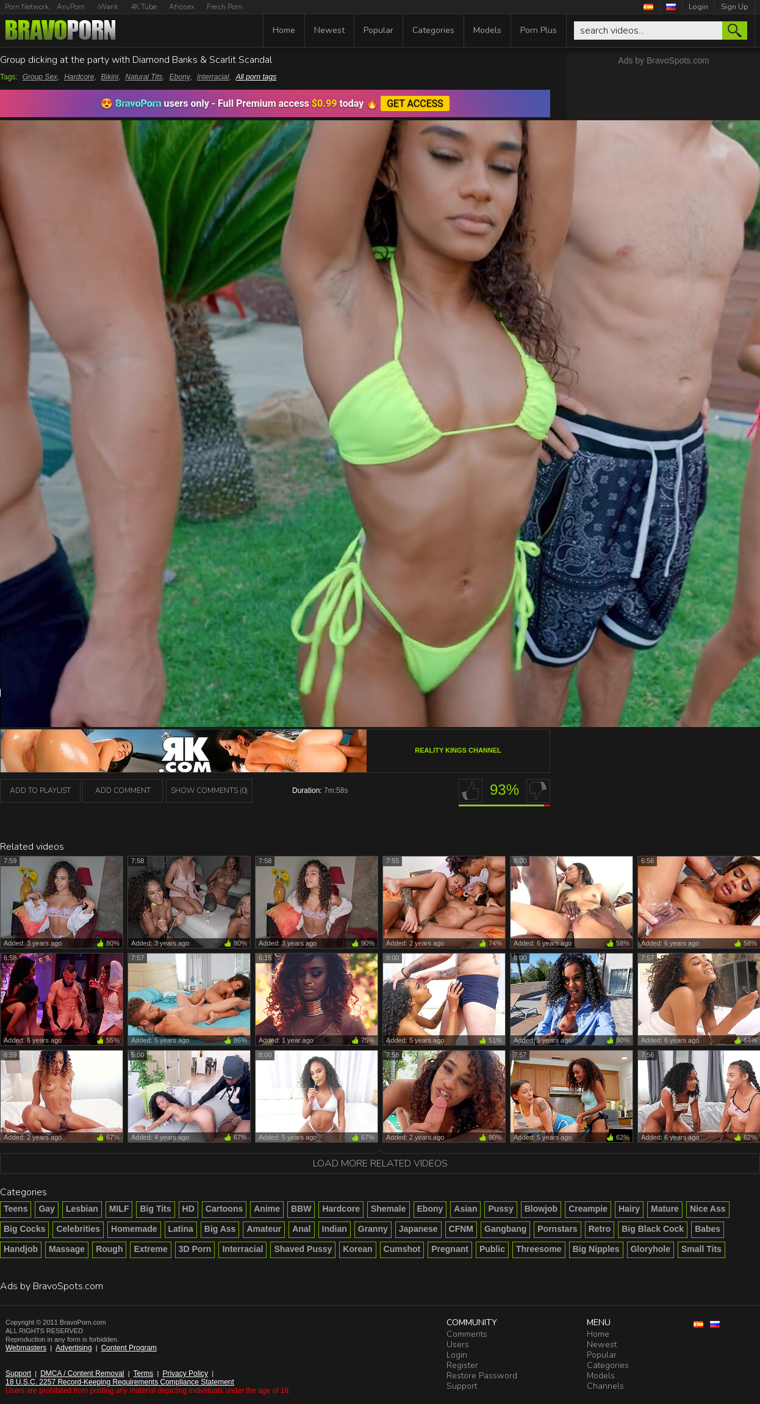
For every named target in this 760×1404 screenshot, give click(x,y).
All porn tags (255, 77)
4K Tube (144, 6)
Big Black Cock (653, 1229)
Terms (144, 1373)
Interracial (213, 77)
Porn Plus (538, 30)
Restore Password (481, 1375)
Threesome (539, 1249)
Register (462, 1365)
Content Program (129, 1348)
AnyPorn (71, 6)
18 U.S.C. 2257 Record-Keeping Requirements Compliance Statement (119, 1382)
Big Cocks (24, 1229)
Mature (665, 1209)
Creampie (588, 1209)
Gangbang (505, 1229)
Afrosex (182, 6)
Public (492, 1249)
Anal (301, 1229)
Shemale (388, 1209)
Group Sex (40, 77)
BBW (301, 1209)
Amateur (263, 1229)
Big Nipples (596, 1249)
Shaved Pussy (303, 1249)
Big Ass (220, 1229)
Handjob (21, 1249)
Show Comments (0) (209, 790)
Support (18, 1373)
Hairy (629, 1209)
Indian (334, 1229)
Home (284, 30)
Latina (180, 1229)
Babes (707, 1229)
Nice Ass (708, 1209)
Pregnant (449, 1249)
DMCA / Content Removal (82, 1373)
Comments (466, 1334)
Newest (329, 30)
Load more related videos (380, 1163)
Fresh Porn (224, 6)
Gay (46, 1209)
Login (698, 7)
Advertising (73, 1348)
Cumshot (402, 1249)
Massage (67, 1249)
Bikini (110, 77)
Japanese (418, 1229)
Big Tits (155, 1209)
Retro (600, 1229)
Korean (357, 1249)
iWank (107, 6)
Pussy (500, 1209)
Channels (605, 1386)
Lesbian (82, 1209)
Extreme (150, 1249)
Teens (15, 1209)
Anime (267, 1209)
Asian (465, 1209)
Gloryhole (650, 1249)
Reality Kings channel (458, 750)
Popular (378, 30)
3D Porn (195, 1249)
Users (457, 1344)
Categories (433, 30)
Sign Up (734, 7)
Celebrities (78, 1229)
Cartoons (224, 1209)
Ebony (180, 77)
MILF (119, 1209)
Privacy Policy (185, 1373)
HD (188, 1209)
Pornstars (557, 1229)
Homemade (134, 1229)
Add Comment (123, 790)
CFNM (461, 1229)
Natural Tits (143, 77)
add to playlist (40, 790)
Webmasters (25, 1348)
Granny (373, 1229)
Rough (109, 1249)
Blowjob (541, 1209)
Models (487, 30)
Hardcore (79, 77)
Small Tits (701, 1249)
